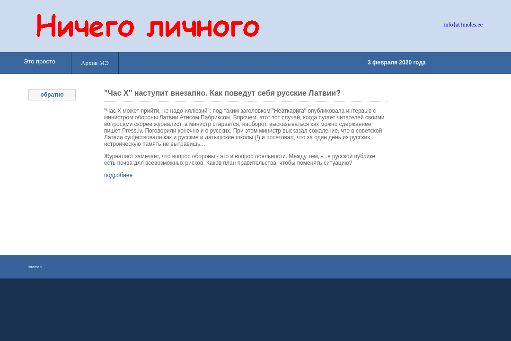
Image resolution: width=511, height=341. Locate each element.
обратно (51, 94)
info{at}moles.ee (463, 24)
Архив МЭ (95, 62)
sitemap (35, 267)
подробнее (118, 175)
